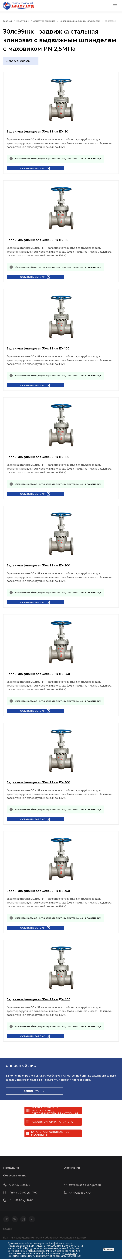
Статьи (7, 1229)
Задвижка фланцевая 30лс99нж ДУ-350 (38, 891)
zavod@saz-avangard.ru (85, 1184)
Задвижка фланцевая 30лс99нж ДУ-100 (38, 348)
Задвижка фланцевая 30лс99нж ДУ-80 (37, 240)
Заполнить (31, 1091)
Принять (108, 1249)
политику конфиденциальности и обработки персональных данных (44, 1255)
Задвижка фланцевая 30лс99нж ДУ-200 (38, 565)
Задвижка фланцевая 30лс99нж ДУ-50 (37, 131)
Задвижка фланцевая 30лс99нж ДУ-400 (38, 999)
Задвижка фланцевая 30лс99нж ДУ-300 (38, 782)
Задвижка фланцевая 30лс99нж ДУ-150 (38, 457)
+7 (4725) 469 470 (80, 1192)
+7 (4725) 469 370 (19, 1184)
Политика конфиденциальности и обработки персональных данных (44, 1237)
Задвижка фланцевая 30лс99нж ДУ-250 (38, 674)
